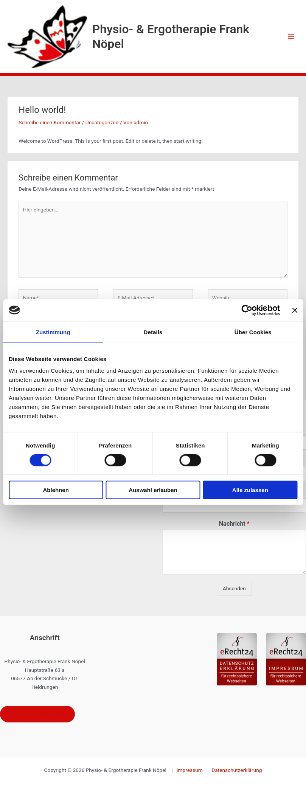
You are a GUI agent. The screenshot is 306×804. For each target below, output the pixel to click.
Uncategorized (102, 122)
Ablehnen (56, 490)
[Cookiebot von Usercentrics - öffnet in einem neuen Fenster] (247, 310)
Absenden (234, 588)
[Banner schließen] (294, 310)
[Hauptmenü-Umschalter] (291, 36)
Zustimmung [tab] (53, 332)
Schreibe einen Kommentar (50, 122)
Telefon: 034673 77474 (37, 714)
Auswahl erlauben (153, 490)
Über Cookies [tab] (253, 332)
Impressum (192, 770)
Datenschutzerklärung (236, 770)
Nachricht (234, 523)
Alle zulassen (250, 490)
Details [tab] (153, 332)
